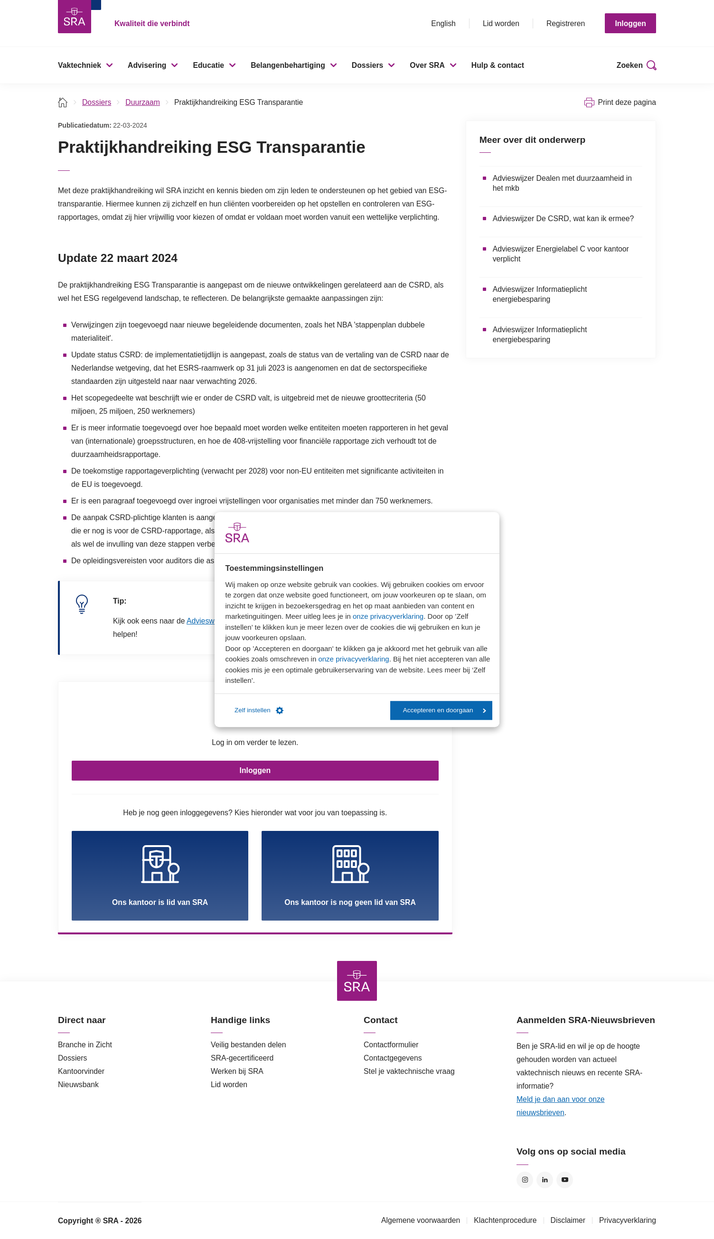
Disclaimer (568, 1220)
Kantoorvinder (81, 1071)
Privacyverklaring (627, 1220)
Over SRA (427, 65)
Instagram (525, 1180)
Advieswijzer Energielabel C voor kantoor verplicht (561, 254)
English (443, 23)
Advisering (147, 65)
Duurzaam (142, 102)
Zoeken (630, 65)
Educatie (208, 65)
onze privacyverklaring (388, 616)
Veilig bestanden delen (248, 1045)
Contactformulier (391, 1045)
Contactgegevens (393, 1058)
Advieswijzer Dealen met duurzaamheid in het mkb (562, 183)
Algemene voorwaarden (420, 1220)
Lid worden (501, 23)
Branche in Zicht (85, 1045)
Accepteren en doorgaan (444, 710)
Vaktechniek (79, 65)
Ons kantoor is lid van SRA (160, 875)
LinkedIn (544, 1180)
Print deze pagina (627, 102)
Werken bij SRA (237, 1071)
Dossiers (368, 65)
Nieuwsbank (78, 1085)
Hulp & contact (497, 65)
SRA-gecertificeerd (242, 1058)
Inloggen (630, 23)
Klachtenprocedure (505, 1220)
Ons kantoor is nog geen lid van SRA (350, 875)
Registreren (565, 23)
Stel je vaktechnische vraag (409, 1071)
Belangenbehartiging (288, 65)
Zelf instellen (259, 710)
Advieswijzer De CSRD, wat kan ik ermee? (563, 218)
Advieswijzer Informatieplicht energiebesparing (540, 294)
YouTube (564, 1180)
